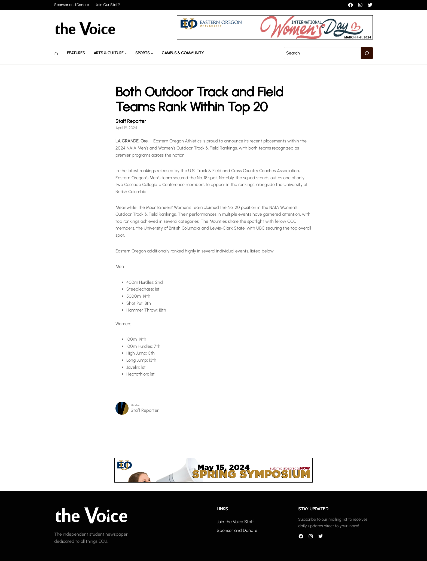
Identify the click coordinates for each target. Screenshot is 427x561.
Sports (142, 53)
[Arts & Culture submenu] (125, 53)
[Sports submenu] (152, 53)
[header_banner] (213, 481)
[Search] (367, 53)
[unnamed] (275, 38)
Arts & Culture (109, 53)
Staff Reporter (130, 121)
